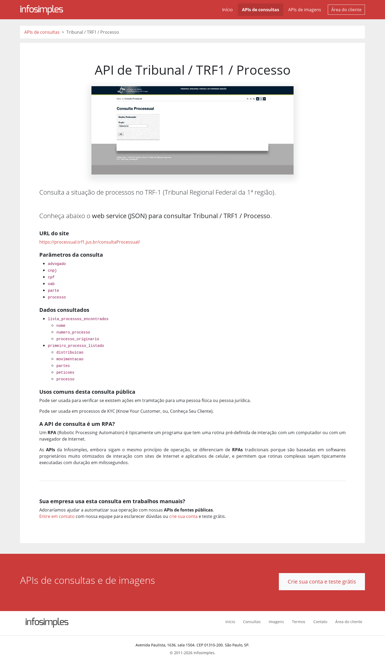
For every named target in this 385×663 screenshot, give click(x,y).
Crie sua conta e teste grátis (322, 581)
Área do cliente (346, 10)
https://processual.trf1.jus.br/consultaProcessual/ (89, 242)
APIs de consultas (260, 10)
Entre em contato (57, 516)
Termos (298, 621)
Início (227, 10)
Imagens (276, 621)
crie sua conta (183, 516)
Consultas (252, 621)
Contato (320, 621)
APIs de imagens (304, 10)
